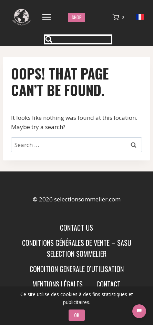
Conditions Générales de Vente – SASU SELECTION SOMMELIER (76, 248)
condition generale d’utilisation (77, 269)
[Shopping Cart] (119, 17)
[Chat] (139, 311)
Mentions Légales (57, 284)
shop (77, 17)
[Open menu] (47, 17)
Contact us (76, 227)
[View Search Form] (78, 39)
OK (76, 314)
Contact (108, 284)
